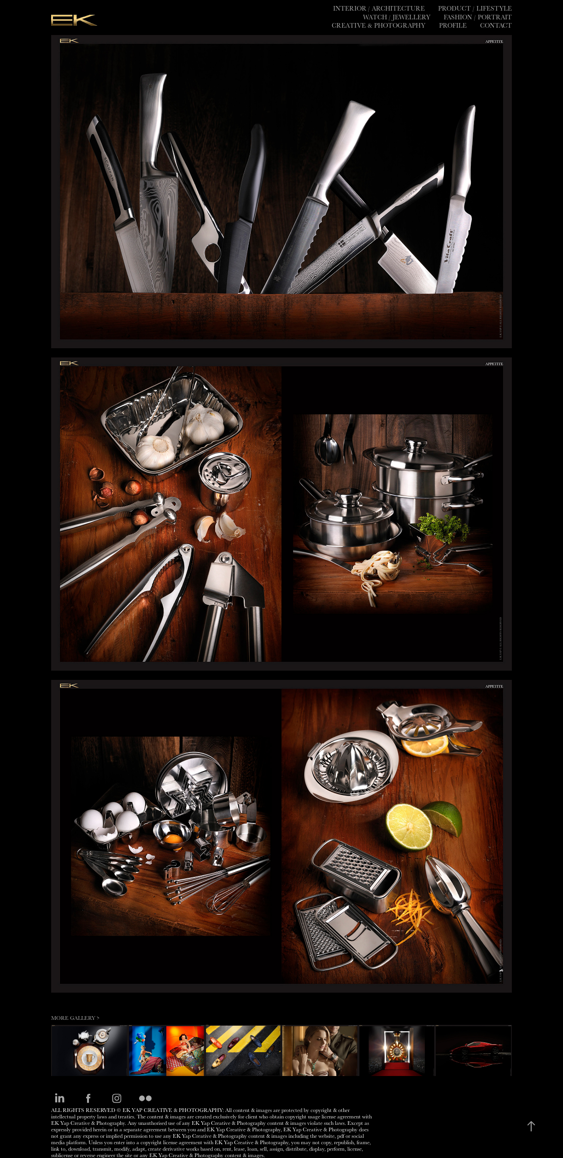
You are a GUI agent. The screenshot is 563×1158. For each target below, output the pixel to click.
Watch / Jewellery (396, 17)
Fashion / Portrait (478, 17)
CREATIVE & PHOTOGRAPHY (378, 25)
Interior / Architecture (379, 8)
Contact (496, 25)
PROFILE (453, 25)
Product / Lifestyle (475, 8)
